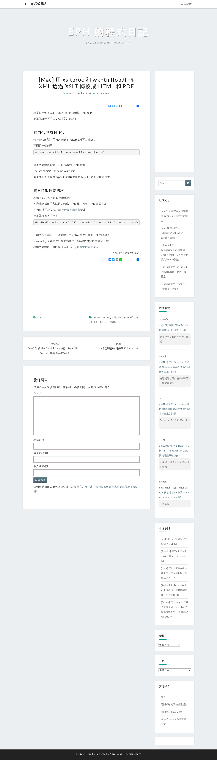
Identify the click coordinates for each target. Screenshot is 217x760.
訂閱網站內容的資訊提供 (174, 704)
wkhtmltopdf (69, 209)
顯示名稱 (38, 440)
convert (97, 317)
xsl (90, 322)
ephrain (88, 93)
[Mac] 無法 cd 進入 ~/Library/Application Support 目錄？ (172, 232)
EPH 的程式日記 (35, 4)
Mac (39, 317)
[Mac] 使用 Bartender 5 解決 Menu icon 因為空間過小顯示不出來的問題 (174, 367)
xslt (96, 322)
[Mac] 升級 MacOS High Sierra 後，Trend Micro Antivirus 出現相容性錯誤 (54, 349)
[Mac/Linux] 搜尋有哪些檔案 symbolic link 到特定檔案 (174, 215)
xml (136, 317)
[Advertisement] (58, 285)
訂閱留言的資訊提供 (172, 711)
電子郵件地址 (41, 453)
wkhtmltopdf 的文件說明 (78, 247)
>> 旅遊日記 (186, 4)
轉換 (113, 322)
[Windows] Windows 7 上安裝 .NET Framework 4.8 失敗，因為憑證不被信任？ (174, 450)
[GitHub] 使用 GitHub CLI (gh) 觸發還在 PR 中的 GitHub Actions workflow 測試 (174, 492)
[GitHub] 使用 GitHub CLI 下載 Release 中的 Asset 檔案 (174, 271)
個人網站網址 (41, 466)
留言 (37, 393)
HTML (106, 317)
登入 (163, 696)
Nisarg (137, 753)
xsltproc (104, 322)
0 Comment (103, 93)
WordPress (116, 753)
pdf (114, 317)
